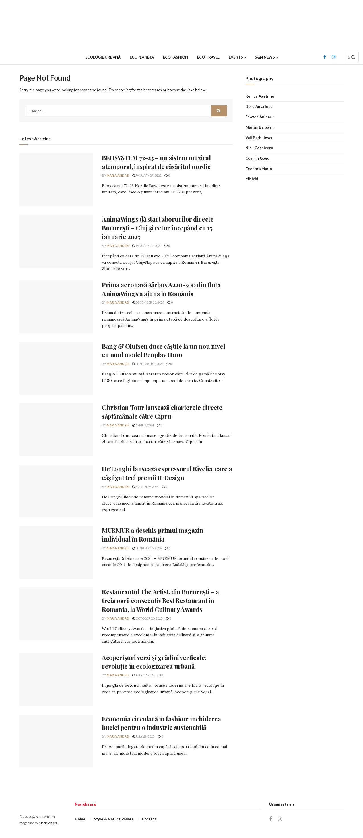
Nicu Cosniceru (259, 148)
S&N (34, 816)
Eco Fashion (175, 57)
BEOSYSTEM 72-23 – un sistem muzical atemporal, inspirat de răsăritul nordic (156, 162)
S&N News (265, 57)
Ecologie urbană (103, 57)
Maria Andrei (118, 175)
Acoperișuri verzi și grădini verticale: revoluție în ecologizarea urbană (154, 661)
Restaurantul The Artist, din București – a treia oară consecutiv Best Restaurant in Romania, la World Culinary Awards (160, 600)
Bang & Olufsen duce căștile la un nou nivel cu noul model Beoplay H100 (163, 350)
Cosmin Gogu (257, 158)
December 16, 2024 (148, 302)
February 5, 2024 (147, 548)
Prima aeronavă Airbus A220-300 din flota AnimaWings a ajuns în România (161, 289)
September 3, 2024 (147, 364)
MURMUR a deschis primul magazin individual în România (152, 534)
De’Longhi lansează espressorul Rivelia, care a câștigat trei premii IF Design (167, 473)
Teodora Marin (259, 168)
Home (80, 819)
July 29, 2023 (143, 675)
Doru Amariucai (259, 106)
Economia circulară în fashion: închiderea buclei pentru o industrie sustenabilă (161, 723)
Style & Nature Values (113, 819)
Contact (149, 819)
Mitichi (252, 179)
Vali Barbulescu (259, 137)
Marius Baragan (260, 127)
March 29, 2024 (145, 486)
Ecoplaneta (142, 57)
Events (236, 57)
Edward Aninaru (260, 117)
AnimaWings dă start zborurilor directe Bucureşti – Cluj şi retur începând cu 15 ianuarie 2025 (157, 228)
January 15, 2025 (146, 245)
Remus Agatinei (260, 96)
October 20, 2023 (147, 618)
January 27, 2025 (146, 175)
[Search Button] (353, 57)
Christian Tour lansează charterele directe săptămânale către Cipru (162, 411)
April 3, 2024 (143, 425)
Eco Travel (208, 57)
